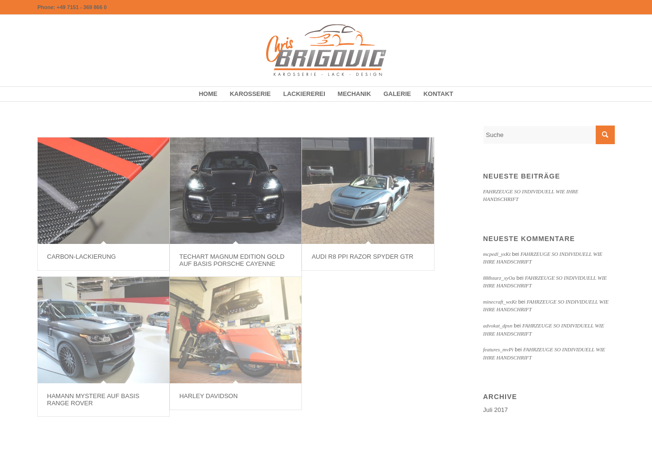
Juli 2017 (495, 409)
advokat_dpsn (497, 325)
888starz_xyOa (499, 278)
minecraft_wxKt (500, 302)
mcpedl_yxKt (497, 254)
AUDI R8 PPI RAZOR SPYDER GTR (362, 256)
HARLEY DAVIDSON (208, 396)
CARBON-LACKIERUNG (81, 256)
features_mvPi (498, 349)
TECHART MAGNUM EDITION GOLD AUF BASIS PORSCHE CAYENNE (232, 260)
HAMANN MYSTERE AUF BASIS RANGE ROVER (93, 399)
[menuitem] (208, 94)
